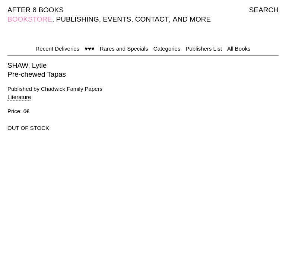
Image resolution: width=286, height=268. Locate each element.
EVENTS (117, 19)
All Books (239, 48)
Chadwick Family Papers (71, 89)
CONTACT (152, 19)
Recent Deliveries (58, 48)
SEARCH (264, 10)
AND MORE (192, 19)
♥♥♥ (90, 48)
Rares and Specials (124, 48)
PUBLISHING (77, 19)
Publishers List (203, 48)
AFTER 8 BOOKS (35, 10)
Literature (19, 97)
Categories (167, 48)
